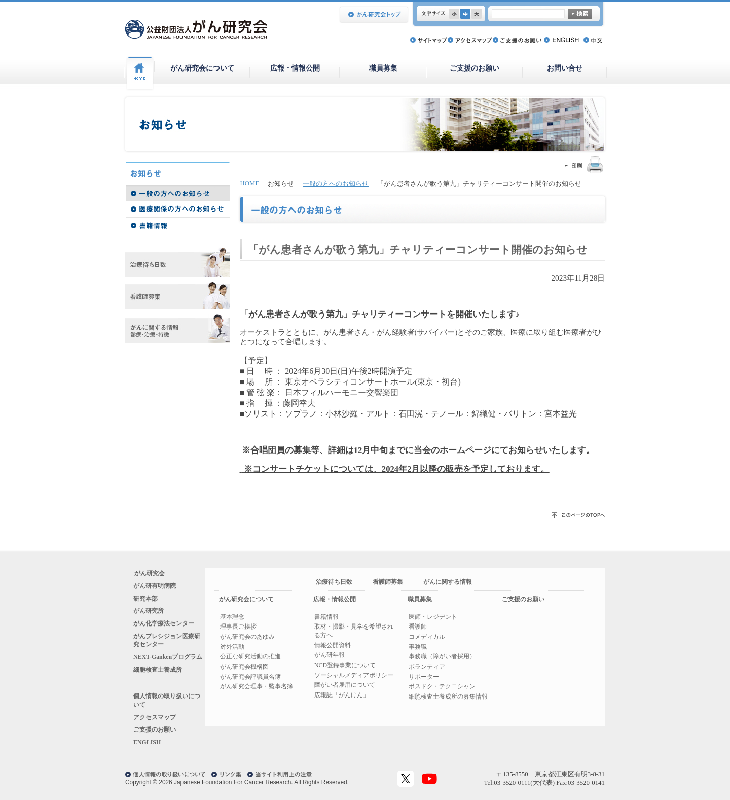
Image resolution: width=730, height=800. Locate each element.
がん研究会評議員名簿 (250, 676)
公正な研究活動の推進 (250, 656)
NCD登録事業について (345, 665)
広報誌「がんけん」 (341, 695)
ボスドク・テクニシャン (442, 686)
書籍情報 (326, 616)
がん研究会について (202, 68)
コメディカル (427, 636)
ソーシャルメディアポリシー (353, 675)
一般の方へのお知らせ (336, 183)
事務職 (418, 646)
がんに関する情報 (447, 581)
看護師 (418, 626)
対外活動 (232, 646)
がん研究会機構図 (244, 666)
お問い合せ (564, 68)
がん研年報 (329, 654)
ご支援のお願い (474, 68)
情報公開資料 (332, 645)
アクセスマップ (154, 717)
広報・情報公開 (295, 68)
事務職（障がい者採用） (442, 656)
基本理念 (232, 616)
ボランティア (427, 666)
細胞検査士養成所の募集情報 (448, 696)
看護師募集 (388, 581)
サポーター (424, 676)
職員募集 (383, 68)
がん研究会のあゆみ (247, 636)
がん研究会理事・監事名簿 (256, 686)
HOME (250, 183)
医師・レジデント (433, 616)
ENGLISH (147, 742)
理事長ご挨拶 (238, 626)
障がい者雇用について (344, 684)
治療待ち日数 (334, 581)
